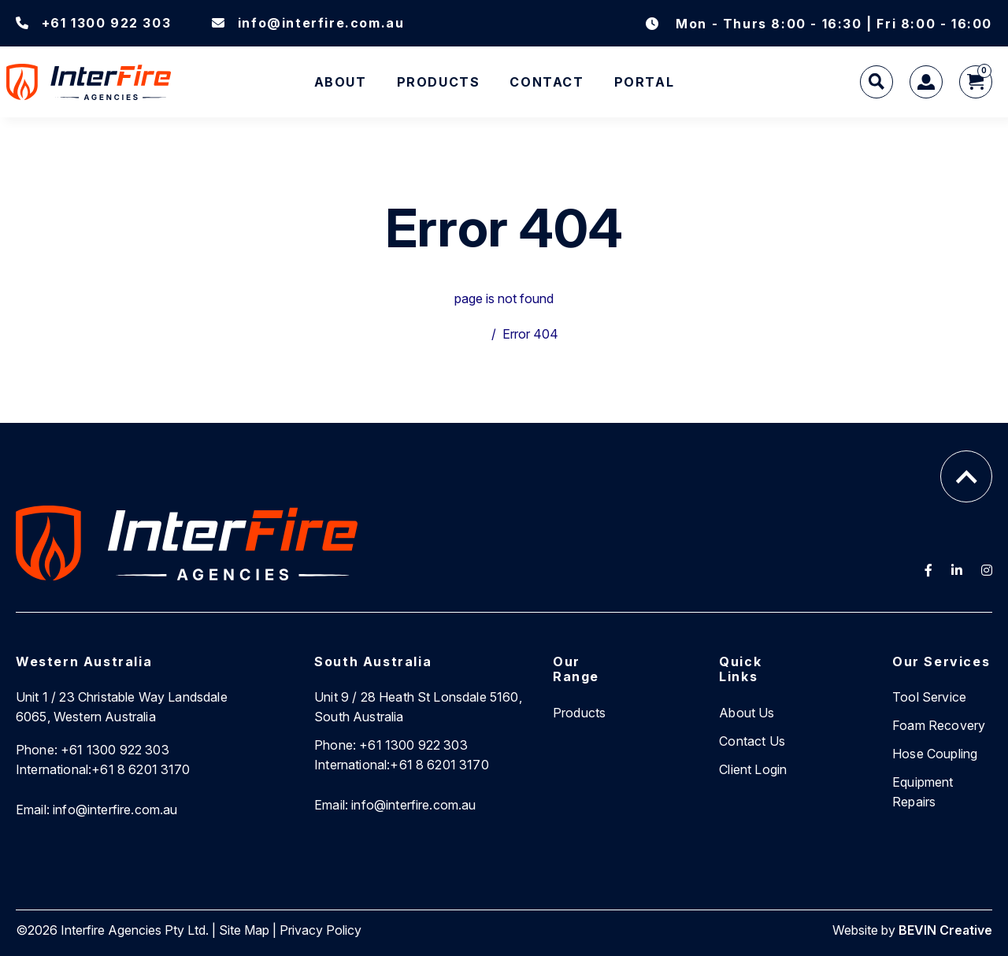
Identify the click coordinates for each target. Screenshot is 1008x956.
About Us (746, 713)
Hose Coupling (934, 753)
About (340, 82)
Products (438, 82)
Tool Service (929, 697)
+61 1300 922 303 (93, 23)
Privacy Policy (320, 930)
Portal (644, 82)
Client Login (753, 769)
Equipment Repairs (922, 792)
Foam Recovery (938, 725)
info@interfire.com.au (308, 23)
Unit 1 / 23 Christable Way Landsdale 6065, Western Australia (122, 706)
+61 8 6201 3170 (103, 769)
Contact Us (752, 741)
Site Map (244, 930)
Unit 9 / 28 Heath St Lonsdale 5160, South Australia (418, 706)
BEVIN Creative (945, 930)
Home (467, 334)
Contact (547, 82)
